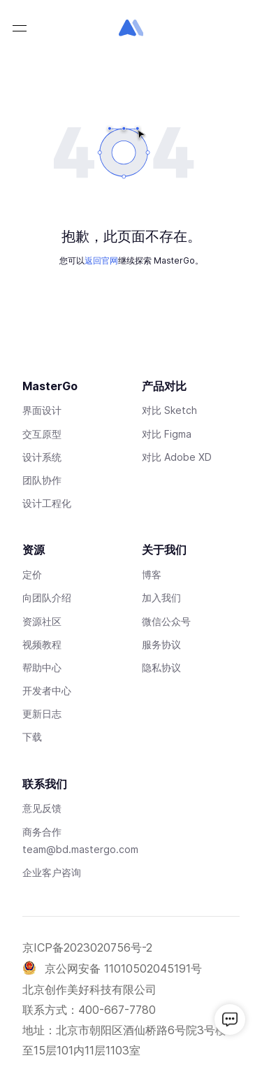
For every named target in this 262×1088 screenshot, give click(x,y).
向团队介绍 (46, 597)
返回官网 (101, 260)
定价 (32, 574)
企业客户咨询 (51, 872)
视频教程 (41, 644)
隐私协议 (161, 667)
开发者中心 (46, 690)
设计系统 (41, 457)
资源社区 (41, 621)
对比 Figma (166, 434)
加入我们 (161, 597)
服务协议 (161, 644)
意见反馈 (41, 808)
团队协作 (41, 480)
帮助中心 (41, 667)
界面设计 (41, 410)
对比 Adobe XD (177, 457)
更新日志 (41, 714)
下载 (32, 737)
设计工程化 (46, 503)
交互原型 (41, 434)
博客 (151, 574)
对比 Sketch (169, 410)
